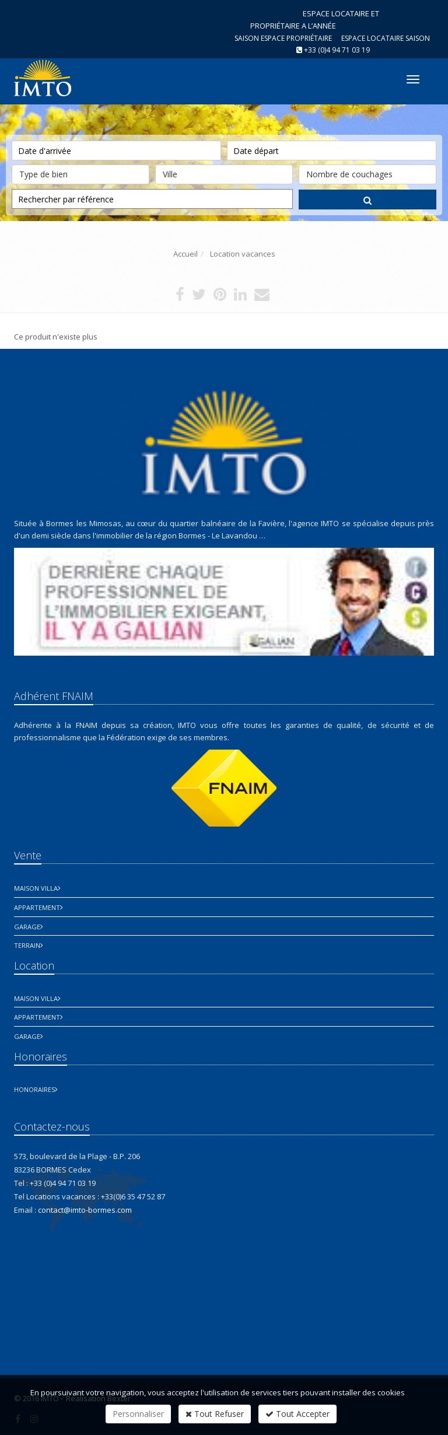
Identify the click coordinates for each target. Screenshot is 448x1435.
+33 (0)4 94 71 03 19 (337, 50)
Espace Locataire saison (385, 38)
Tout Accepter (297, 1413)
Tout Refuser (215, 1413)
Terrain (27, 945)
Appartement (37, 907)
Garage (27, 926)
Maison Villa (36, 888)
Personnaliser (138, 1413)
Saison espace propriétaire (283, 38)
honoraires (34, 1089)
